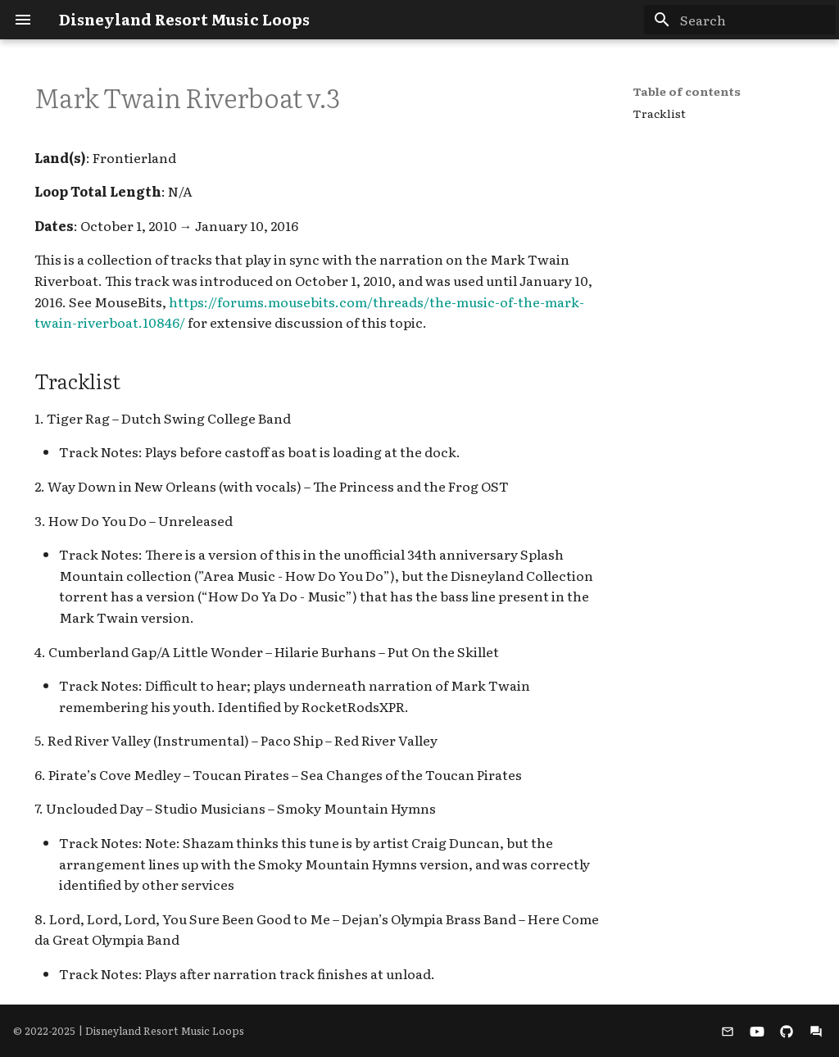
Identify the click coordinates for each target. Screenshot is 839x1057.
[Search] (740, 19)
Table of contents (687, 91)
